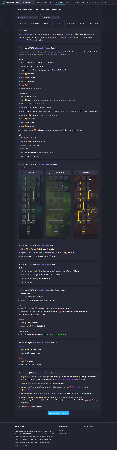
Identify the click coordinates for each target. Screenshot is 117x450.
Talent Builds (35, 23)
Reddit (85, 429)
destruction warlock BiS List (58, 416)
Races (82, 23)
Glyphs (46, 23)
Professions (94, 23)
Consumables (70, 23)
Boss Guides (69, 2)
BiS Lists (51, 2)
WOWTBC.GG (8, 2)
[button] (59, 34)
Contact (61, 430)
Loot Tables (104, 2)
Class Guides (60, 2)
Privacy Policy (63, 434)
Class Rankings (42, 2)
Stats (58, 23)
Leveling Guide (79, 2)
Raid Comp (95, 2)
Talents (88, 2)
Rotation (23, 23)
